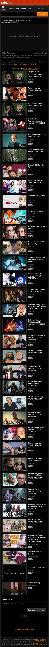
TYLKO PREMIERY (30, 69)
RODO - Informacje (40, 644)
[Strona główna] (6, 2)
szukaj (42, 14)
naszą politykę (40, 640)
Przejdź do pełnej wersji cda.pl (24, 629)
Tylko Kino (10, 53)
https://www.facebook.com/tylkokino (25, 64)
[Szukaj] (18, 14)
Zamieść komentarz (36, 610)
